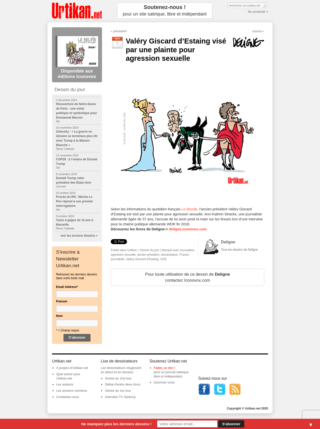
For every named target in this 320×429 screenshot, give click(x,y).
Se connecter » (258, 12)
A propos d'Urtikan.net (72, 368)
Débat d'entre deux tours (122, 384)
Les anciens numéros (71, 390)
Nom (59, 316)
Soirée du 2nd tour (118, 378)
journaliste (117, 259)
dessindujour (169, 254)
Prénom (61, 301)
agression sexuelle (123, 254)
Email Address (67, 287)
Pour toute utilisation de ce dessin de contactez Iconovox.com (187, 277)
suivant (257, 31)
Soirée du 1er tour (118, 390)
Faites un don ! (164, 368)
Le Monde (189, 209)
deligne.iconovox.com (187, 229)
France (184, 254)
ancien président (148, 254)
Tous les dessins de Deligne (239, 249)
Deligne (228, 242)
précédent (119, 31)
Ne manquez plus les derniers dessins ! (116, 424)
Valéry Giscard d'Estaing (142, 259)
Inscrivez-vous (164, 382)
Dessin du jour (150, 250)
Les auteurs (64, 384)
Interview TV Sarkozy (120, 397)
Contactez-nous (67, 397)
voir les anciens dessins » (79, 235)
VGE (163, 259)
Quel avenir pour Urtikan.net (68, 376)
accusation (187, 250)
